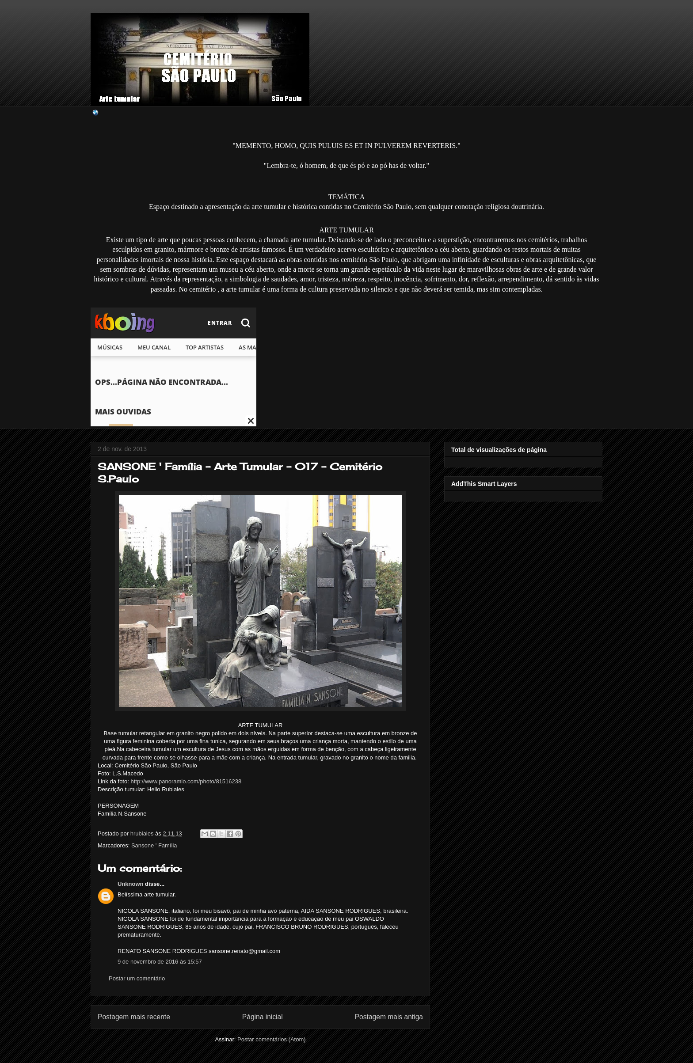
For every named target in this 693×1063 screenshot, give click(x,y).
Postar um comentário (137, 978)
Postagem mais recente (134, 1017)
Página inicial (262, 1017)
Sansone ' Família (154, 845)
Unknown (131, 884)
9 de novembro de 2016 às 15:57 (160, 961)
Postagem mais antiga (389, 1017)
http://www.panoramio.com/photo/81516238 (185, 781)
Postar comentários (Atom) (271, 1039)
